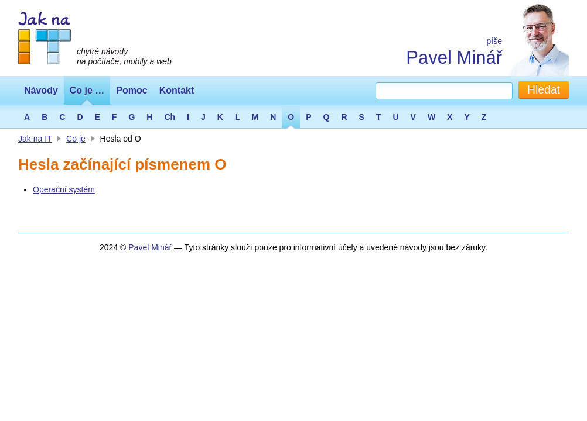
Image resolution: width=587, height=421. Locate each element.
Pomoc (131, 90)
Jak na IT (35, 138)
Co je (76, 138)
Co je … (87, 90)
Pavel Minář (454, 57)
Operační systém (64, 189)
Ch (169, 117)
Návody (41, 90)
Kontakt (176, 90)
